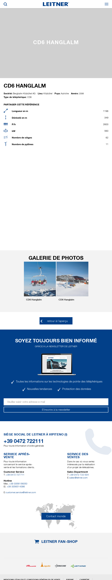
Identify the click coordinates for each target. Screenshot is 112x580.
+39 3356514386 (16, 486)
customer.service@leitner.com (21, 492)
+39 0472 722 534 (79, 474)
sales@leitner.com (78, 477)
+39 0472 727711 (15, 474)
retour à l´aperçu (57, 321)
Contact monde (56, 516)
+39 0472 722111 (24, 441)
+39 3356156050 (18, 483)
